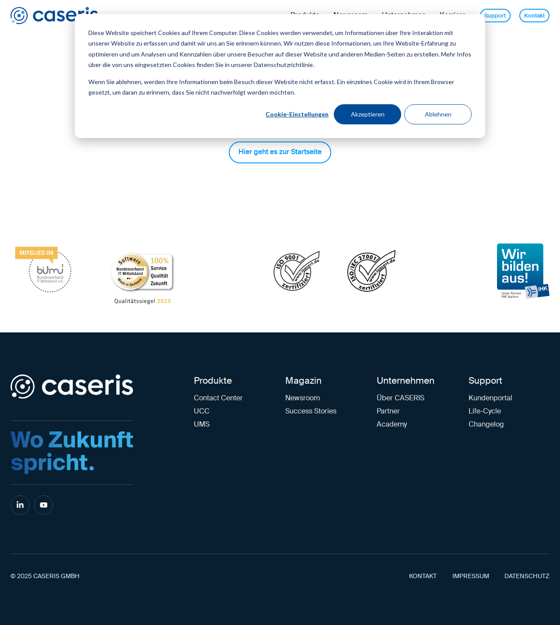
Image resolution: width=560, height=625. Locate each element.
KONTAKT (423, 576)
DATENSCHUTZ (527, 576)
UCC (202, 411)
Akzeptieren (368, 114)
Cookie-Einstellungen (297, 114)
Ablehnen (438, 114)
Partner (388, 411)
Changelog (486, 424)
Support (495, 15)
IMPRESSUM (470, 576)
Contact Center (218, 398)
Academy (392, 424)
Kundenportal (490, 398)
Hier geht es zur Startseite (280, 151)
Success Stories (310, 411)
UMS (202, 424)
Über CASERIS (400, 398)
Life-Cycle (485, 411)
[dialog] (280, 76)
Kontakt (534, 15)
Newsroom (302, 398)
